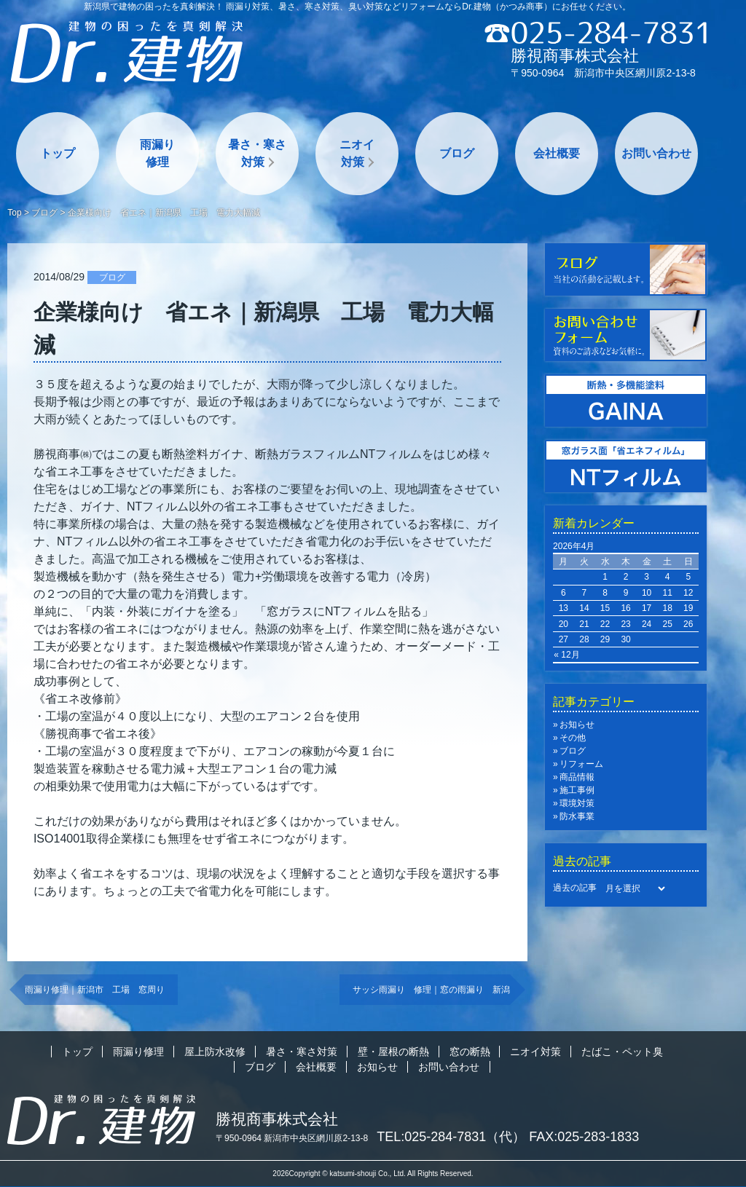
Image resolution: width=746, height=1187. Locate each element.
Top (14, 213)
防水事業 (577, 816)
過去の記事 (575, 888)
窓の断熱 (469, 1051)
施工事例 (577, 790)
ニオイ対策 (356, 153)
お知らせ (577, 724)
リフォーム (581, 764)
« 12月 (566, 655)
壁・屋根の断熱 (393, 1051)
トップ (57, 153)
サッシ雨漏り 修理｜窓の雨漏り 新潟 (431, 990)
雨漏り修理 (157, 153)
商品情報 (577, 777)
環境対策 (577, 803)
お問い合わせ (656, 153)
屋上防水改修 (215, 1051)
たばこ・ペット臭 (622, 1051)
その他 (573, 738)
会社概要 (556, 153)
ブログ (456, 153)
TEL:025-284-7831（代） (451, 1136)
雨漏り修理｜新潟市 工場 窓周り (95, 990)
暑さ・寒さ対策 (257, 153)
